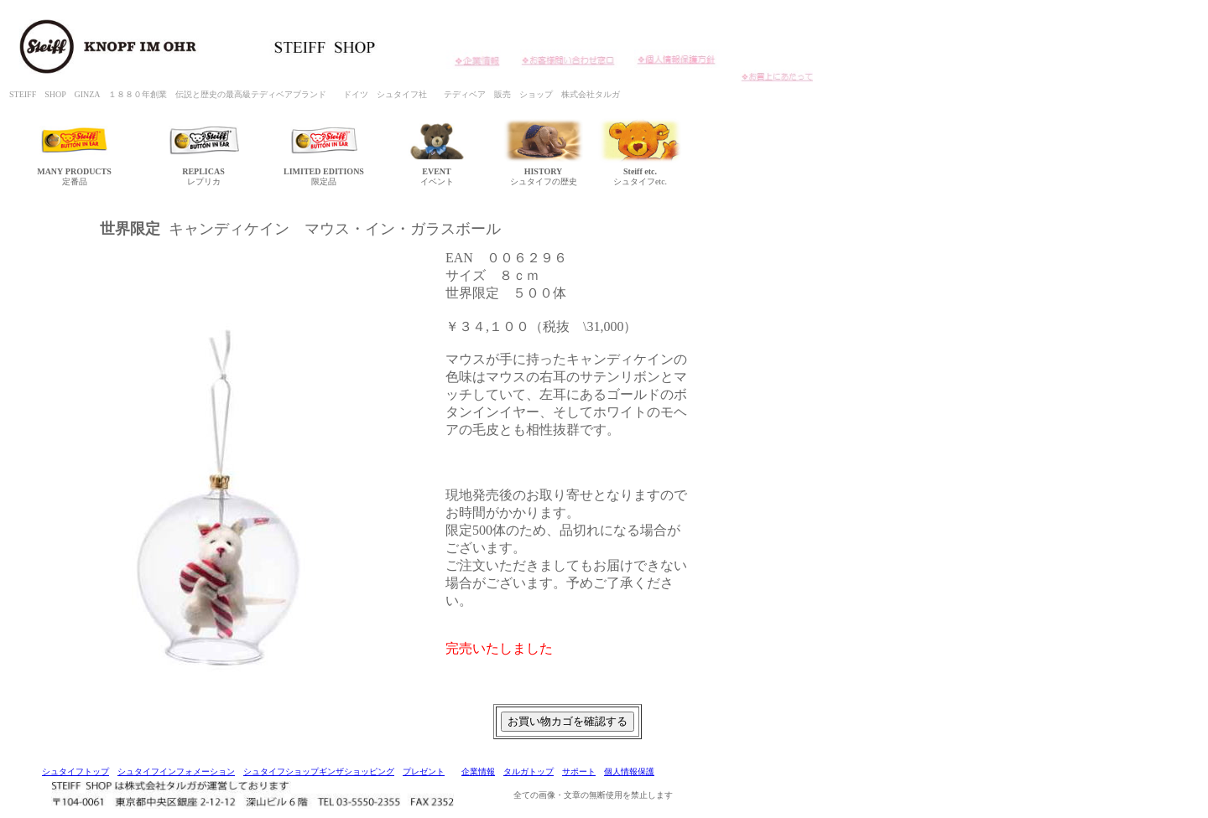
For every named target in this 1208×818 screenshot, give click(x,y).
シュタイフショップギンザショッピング (318, 771)
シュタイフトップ (75, 771)
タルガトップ (528, 771)
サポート (579, 771)
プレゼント (424, 771)
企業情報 (478, 771)
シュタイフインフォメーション (176, 771)
